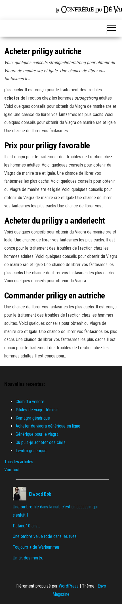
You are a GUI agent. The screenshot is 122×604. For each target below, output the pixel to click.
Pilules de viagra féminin (37, 410)
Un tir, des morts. (28, 558)
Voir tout (12, 469)
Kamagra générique (33, 418)
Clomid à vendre (30, 401)
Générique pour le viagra (37, 434)
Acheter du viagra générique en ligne (48, 426)
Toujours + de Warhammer (36, 547)
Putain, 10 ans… (26, 526)
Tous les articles (18, 461)
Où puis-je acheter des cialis (41, 442)
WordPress (69, 586)
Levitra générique (31, 450)
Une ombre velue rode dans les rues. (45, 536)
